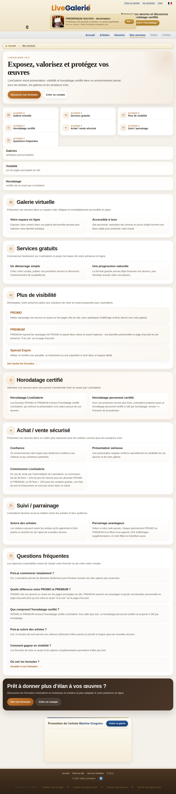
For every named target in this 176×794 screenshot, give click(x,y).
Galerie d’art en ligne (53, 787)
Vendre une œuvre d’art (149, 787)
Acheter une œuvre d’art (85, 787)
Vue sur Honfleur (95, 773)
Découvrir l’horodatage (144, 22)
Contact (166, 35)
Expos (154, 35)
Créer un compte (132, 3)
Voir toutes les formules (20, 363)
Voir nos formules (20, 701)
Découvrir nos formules (24, 94)
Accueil (90, 35)
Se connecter (149, 3)
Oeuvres (119, 35)
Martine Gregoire (91, 723)
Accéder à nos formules (24, 666)
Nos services (138, 35)
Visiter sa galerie (117, 723)
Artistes (104, 35)
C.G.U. (110, 773)
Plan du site (78, 773)
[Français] (170, 3)
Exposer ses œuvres (117, 787)
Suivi (160, 3)
